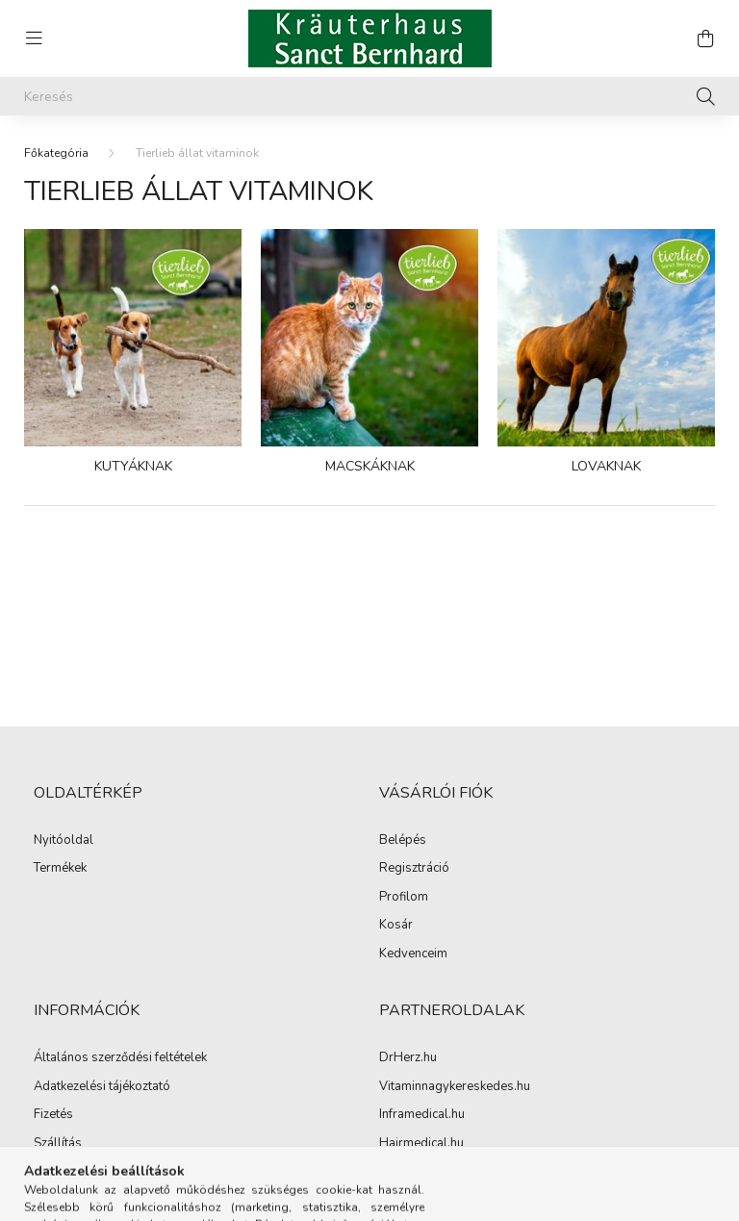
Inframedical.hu (422, 1115)
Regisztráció (414, 869)
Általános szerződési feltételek (120, 1058)
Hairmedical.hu (421, 1144)
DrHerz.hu (408, 1058)
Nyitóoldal (63, 841)
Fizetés (53, 1115)
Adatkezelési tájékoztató (102, 1087)
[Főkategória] (56, 153)
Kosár (396, 925)
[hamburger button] (33, 38)
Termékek (60, 869)
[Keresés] (369, 96)
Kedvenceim (413, 954)
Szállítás (58, 1144)
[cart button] (705, 38)
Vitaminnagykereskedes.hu (454, 1087)
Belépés (402, 841)
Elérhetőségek (74, 1172)
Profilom (403, 897)
